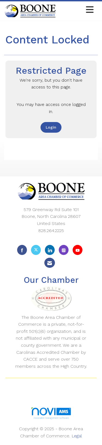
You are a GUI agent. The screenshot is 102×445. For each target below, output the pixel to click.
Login (51, 127)
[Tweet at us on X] (36, 250)
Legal (77, 435)
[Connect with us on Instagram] (64, 250)
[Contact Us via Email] (49, 263)
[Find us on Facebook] (22, 250)
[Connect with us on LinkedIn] (50, 250)
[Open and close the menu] (76, 10)
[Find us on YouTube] (77, 250)
